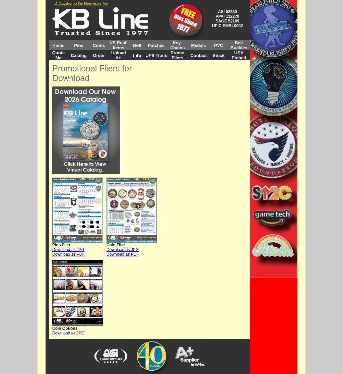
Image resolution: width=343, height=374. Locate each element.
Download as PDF (68, 254)
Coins (99, 45)
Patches (156, 45)
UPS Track (156, 55)
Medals (198, 45)
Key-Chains (177, 45)
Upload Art (118, 55)
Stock (218, 55)
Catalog (79, 55)
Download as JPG (68, 249)
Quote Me (58, 55)
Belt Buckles (238, 45)
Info (137, 55)
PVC (218, 45)
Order (99, 55)
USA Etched (239, 55)
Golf (137, 45)
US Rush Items (119, 45)
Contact (198, 55)
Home (58, 45)
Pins (78, 45)
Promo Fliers (177, 55)
